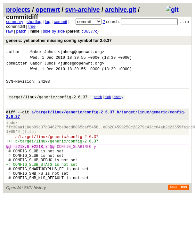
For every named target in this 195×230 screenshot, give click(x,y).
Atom (173, 209)
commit (60, 21)
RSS (184, 209)
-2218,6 (21, 162)
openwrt (48, 9)
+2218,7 (39, 162)
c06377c (89, 31)
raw (9, 31)
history (118, 102)
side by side (54, 31)
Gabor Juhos (43, 52)
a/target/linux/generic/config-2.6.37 (72, 120)
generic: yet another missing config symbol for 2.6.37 (58, 40)
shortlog (34, 21)
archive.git (120, 9)
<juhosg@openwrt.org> (81, 52)
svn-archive (82, 9)
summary (14, 21)
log (47, 21)
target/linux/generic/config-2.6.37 (48, 103)
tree (32, 26)
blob (108, 102)
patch (21, 31)
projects (18, 9)
